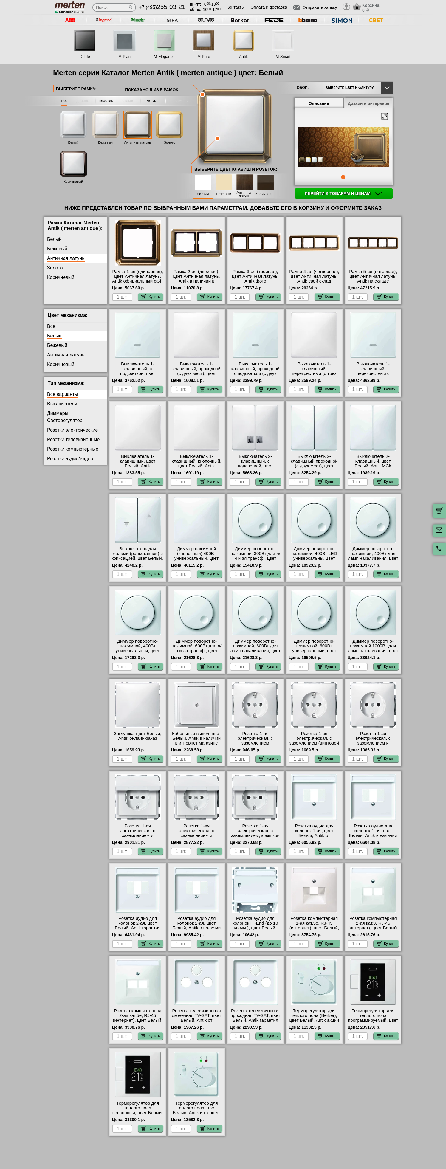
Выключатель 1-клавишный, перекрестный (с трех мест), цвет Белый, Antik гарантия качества (314, 373)
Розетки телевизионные (73, 439)
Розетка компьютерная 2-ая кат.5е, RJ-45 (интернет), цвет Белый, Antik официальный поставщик (137, 1020)
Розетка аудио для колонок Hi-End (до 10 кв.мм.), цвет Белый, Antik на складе (255, 925)
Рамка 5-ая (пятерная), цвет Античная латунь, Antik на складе (373, 276)
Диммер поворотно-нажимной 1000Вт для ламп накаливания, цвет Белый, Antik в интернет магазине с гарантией (373, 651)
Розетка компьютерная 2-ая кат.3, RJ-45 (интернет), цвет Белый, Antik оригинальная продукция (373, 928)
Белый (73, 142)
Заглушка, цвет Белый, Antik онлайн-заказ (137, 736)
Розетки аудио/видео (70, 458)
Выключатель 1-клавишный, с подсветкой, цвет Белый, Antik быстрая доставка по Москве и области (137, 376)
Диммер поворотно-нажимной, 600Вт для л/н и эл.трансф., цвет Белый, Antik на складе (197, 648)
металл (153, 100)
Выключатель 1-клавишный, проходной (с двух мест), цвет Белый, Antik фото (196, 371)
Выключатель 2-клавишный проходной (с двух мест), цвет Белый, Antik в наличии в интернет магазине (314, 466)
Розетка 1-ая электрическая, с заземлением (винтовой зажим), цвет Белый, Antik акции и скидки (314, 743)
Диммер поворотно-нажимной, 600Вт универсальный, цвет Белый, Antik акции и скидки (314, 651)
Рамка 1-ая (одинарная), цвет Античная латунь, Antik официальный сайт (137, 276)
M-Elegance (164, 56)
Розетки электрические (72, 429)
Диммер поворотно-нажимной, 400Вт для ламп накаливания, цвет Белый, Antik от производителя (373, 558)
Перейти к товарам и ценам (343, 193)
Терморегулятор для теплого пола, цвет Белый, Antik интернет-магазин (196, 1110)
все (64, 100)
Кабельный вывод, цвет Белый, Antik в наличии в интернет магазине (196, 738)
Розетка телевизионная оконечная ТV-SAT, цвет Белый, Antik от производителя (196, 1017)
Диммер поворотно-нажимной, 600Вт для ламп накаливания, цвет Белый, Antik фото (255, 648)
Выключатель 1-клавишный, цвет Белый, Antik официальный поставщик (137, 466)
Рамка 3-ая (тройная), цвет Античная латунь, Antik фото (255, 276)
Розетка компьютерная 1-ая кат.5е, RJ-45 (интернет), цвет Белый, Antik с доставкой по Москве (314, 928)
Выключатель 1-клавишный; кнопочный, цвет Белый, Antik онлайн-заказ (197, 463)
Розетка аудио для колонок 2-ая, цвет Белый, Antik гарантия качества (137, 925)
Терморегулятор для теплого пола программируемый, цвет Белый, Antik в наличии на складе (373, 1020)
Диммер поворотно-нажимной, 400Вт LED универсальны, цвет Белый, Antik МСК (314, 555)
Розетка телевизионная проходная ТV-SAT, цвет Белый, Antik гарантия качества (255, 1017)
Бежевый (105, 142)
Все (51, 326)
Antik (243, 56)
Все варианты (62, 394)
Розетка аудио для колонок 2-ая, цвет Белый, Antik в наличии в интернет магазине (196, 925)
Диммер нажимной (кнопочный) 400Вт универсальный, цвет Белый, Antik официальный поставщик (196, 560)
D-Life (85, 56)
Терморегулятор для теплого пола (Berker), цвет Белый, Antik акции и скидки (314, 1017)
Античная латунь (137, 142)
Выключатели (62, 403)
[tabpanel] (343, 147)
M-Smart (283, 56)
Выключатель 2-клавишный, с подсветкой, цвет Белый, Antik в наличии (255, 463)
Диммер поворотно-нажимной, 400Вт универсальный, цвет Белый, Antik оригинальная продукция (138, 653)
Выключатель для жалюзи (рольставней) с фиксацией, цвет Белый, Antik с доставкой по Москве (137, 558)
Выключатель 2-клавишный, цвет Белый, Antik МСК (373, 461)
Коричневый (73, 181)
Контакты (235, 7)
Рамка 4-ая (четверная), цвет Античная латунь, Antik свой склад (314, 276)
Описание (319, 103)
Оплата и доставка (268, 7)
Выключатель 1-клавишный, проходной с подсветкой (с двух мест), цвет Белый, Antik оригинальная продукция (255, 376)
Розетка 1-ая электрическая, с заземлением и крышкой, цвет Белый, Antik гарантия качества (196, 835)
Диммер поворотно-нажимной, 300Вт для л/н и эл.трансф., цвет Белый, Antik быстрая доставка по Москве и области (255, 560)
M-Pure (203, 56)
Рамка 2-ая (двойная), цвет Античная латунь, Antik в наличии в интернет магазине (196, 278)
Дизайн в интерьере (368, 103)
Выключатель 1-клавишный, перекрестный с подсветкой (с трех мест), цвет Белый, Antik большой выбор (373, 376)
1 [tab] (343, 177)
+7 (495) (162, 7)
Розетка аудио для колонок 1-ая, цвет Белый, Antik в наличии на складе (373, 833)
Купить (150, 296)
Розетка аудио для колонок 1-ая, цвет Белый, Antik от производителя (314, 833)
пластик (106, 100)
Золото (169, 142)
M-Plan (124, 56)
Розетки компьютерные (72, 449)
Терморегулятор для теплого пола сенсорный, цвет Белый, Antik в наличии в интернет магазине (137, 1113)
